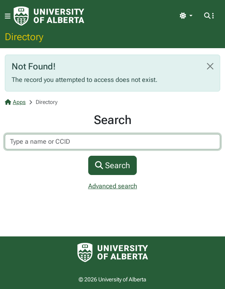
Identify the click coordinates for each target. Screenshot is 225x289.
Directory (24, 36)
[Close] (210, 66)
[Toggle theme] (186, 16)
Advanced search (112, 186)
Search (112, 165)
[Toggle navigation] (7, 16)
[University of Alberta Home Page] (48, 16)
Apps (15, 102)
